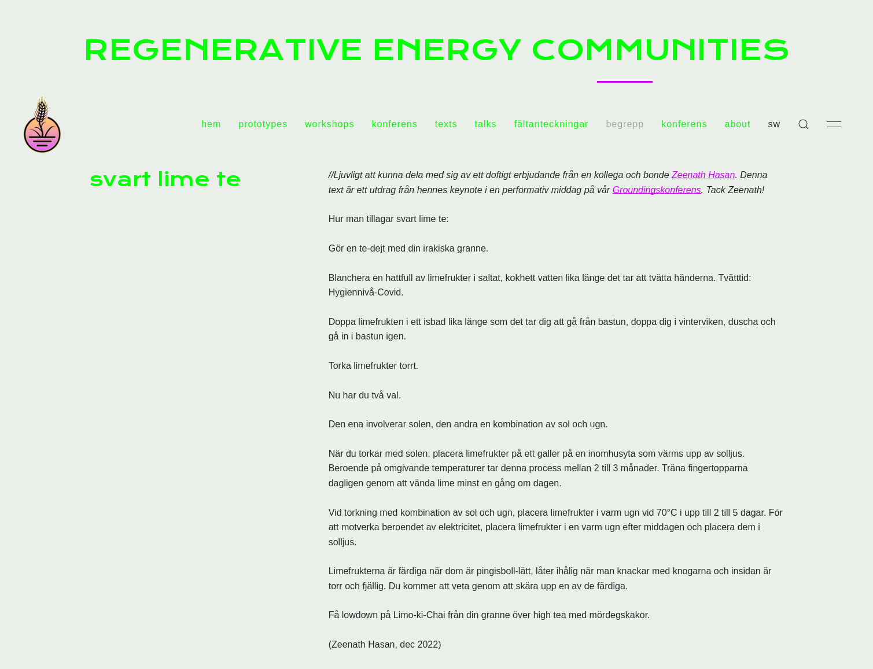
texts (446, 124)
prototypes (263, 124)
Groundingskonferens (657, 190)
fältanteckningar (551, 124)
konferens (394, 124)
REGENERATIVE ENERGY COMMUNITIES (436, 49)
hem (211, 124)
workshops (329, 124)
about (737, 124)
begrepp (625, 124)
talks (486, 124)
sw (774, 124)
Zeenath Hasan (703, 175)
